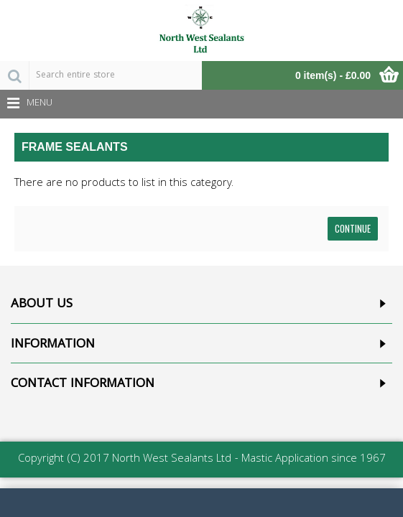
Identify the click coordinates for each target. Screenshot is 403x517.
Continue (353, 228)
